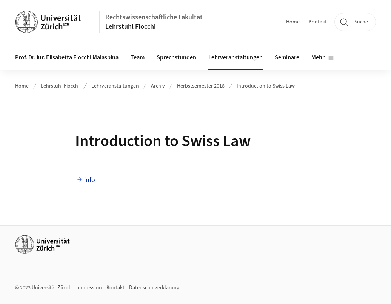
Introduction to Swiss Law (266, 86)
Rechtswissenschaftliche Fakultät (154, 17)
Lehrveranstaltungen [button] (235, 57)
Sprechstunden (176, 57)
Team (138, 57)
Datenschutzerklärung (154, 288)
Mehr (322, 58)
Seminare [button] (287, 57)
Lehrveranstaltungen (115, 86)
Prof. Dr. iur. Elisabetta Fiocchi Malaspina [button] (67, 57)
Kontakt (318, 22)
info (89, 180)
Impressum (89, 288)
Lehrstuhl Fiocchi (130, 26)
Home (293, 22)
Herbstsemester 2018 (201, 86)
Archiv (158, 86)
